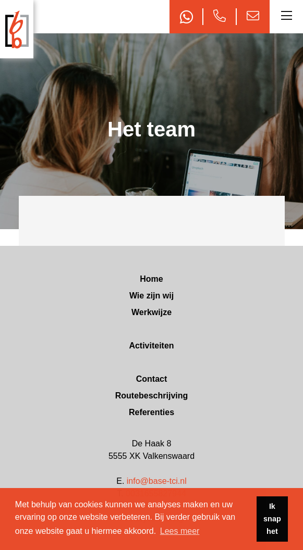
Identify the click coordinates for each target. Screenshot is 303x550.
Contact (151, 378)
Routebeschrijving (151, 395)
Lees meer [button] (180, 531)
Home (151, 278)
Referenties (151, 412)
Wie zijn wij (151, 295)
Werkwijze (151, 312)
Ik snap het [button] (272, 518)
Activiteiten (151, 345)
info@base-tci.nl (157, 481)
